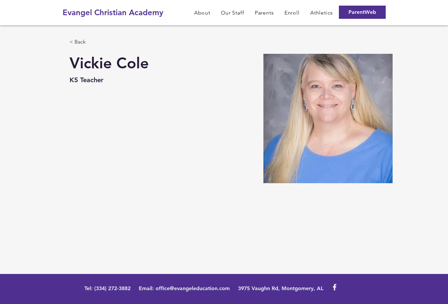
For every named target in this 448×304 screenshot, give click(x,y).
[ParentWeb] (362, 12)
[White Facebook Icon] (334, 287)
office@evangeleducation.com (193, 288)
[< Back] (83, 42)
